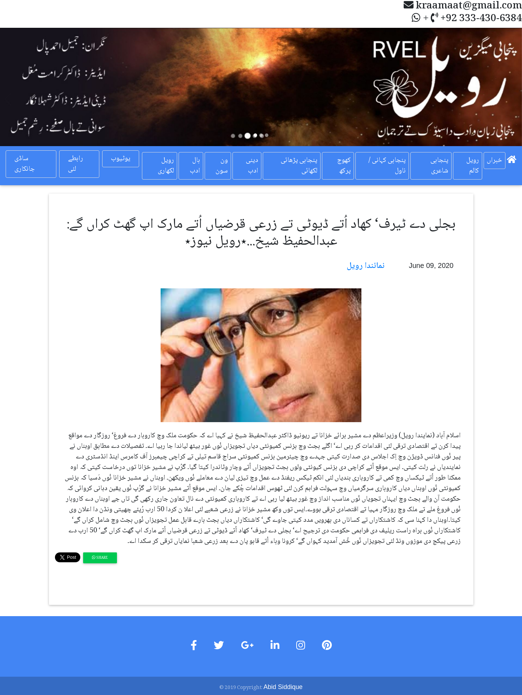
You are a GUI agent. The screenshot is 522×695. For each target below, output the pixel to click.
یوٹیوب (120, 159)
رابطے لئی (75, 164)
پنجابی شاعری (439, 166)
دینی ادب (252, 166)
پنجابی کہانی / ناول (387, 166)
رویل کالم (472, 166)
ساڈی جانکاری (24, 164)
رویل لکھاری (166, 166)
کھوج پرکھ (344, 166)
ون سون (222, 166)
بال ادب (195, 166)
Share (100, 558)
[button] (39, 87)
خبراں (494, 161)
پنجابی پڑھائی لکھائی (299, 166)
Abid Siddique (283, 686)
